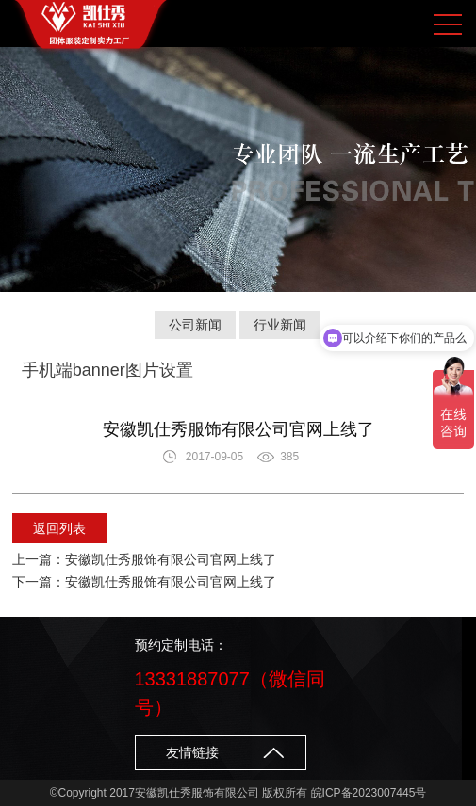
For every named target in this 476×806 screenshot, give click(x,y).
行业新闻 (280, 324)
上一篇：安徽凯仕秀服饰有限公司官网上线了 (144, 559)
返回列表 (59, 528)
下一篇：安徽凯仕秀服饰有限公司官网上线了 (144, 581)
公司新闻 (195, 324)
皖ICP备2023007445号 (369, 792)
